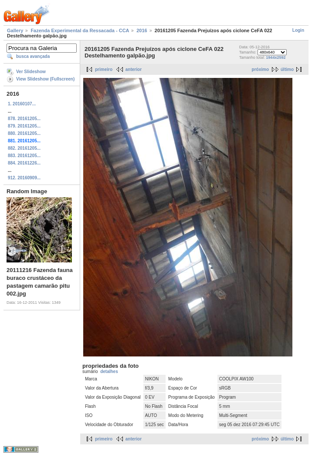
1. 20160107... (22, 103)
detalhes (109, 371)
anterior (133, 69)
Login (298, 30)
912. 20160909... (24, 177)
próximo (260, 69)
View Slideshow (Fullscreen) (45, 79)
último (287, 69)
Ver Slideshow (31, 71)
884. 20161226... (24, 163)
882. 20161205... (24, 148)
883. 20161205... (24, 155)
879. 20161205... (24, 126)
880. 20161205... (24, 133)
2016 (141, 30)
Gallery (15, 30)
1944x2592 (275, 57)
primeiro (103, 69)
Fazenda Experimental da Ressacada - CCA (80, 30)
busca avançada (33, 56)
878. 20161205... (24, 118)
